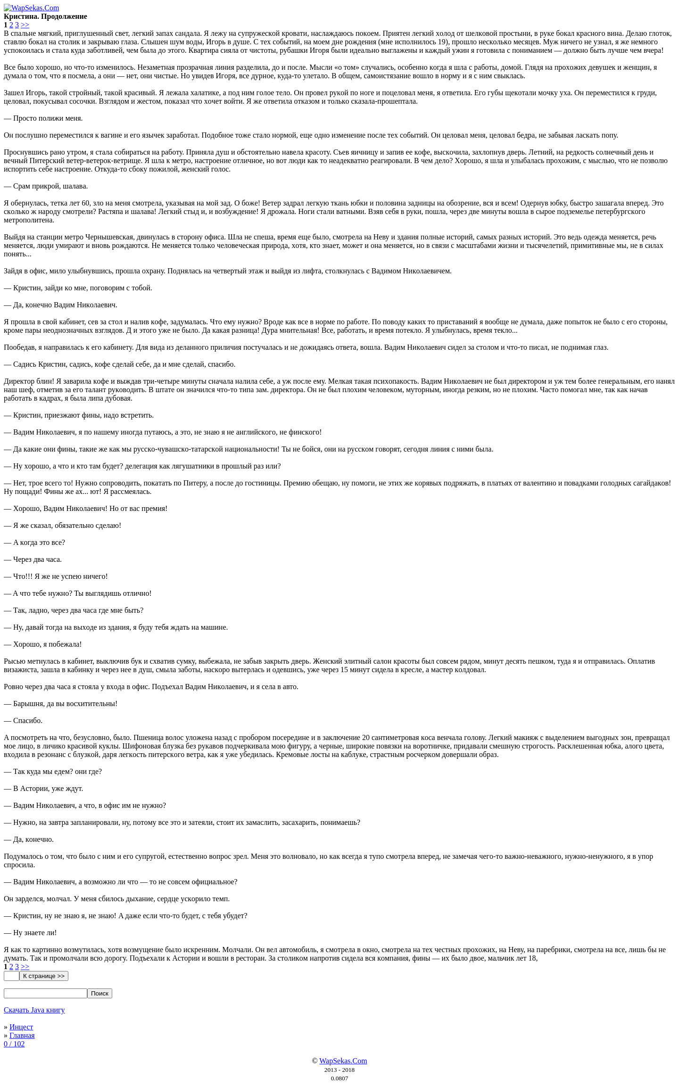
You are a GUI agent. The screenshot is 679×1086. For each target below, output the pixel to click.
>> (25, 25)
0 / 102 (14, 1044)
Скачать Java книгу (34, 1010)
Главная (22, 1035)
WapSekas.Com (343, 1061)
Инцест (21, 1027)
